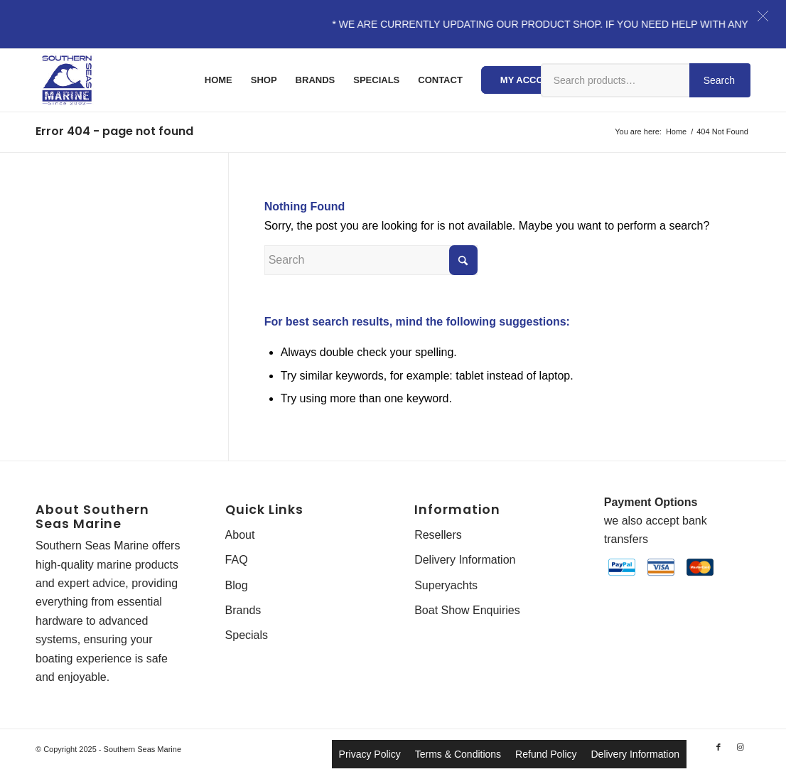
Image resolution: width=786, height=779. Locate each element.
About (240, 535)
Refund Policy (545, 754)
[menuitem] (218, 80)
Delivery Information (464, 560)
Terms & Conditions (458, 754)
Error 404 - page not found (114, 131)
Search (719, 80)
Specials (246, 635)
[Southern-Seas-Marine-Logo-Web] (67, 80)
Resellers (438, 535)
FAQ (236, 560)
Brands (243, 610)
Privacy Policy (370, 754)
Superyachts (446, 585)
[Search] (371, 260)
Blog (236, 585)
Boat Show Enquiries (467, 610)
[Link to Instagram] (739, 747)
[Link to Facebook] (718, 747)
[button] (763, 16)
